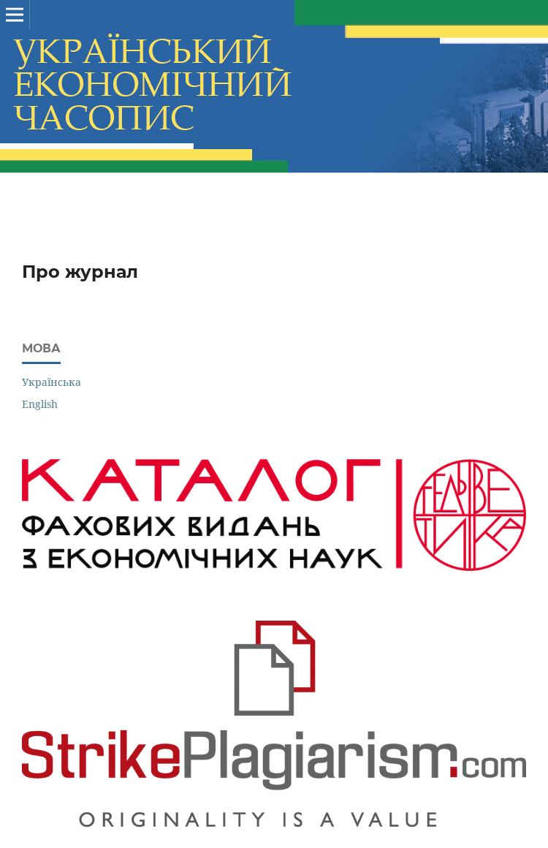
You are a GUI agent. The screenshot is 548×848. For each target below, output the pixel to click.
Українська (51, 382)
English (40, 404)
